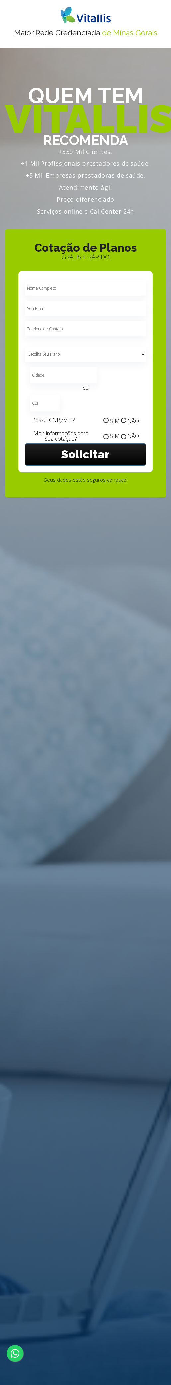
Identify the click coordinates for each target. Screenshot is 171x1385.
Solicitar (85, 454)
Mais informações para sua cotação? (60, 436)
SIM (115, 421)
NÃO (133, 421)
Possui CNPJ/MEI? (53, 420)
